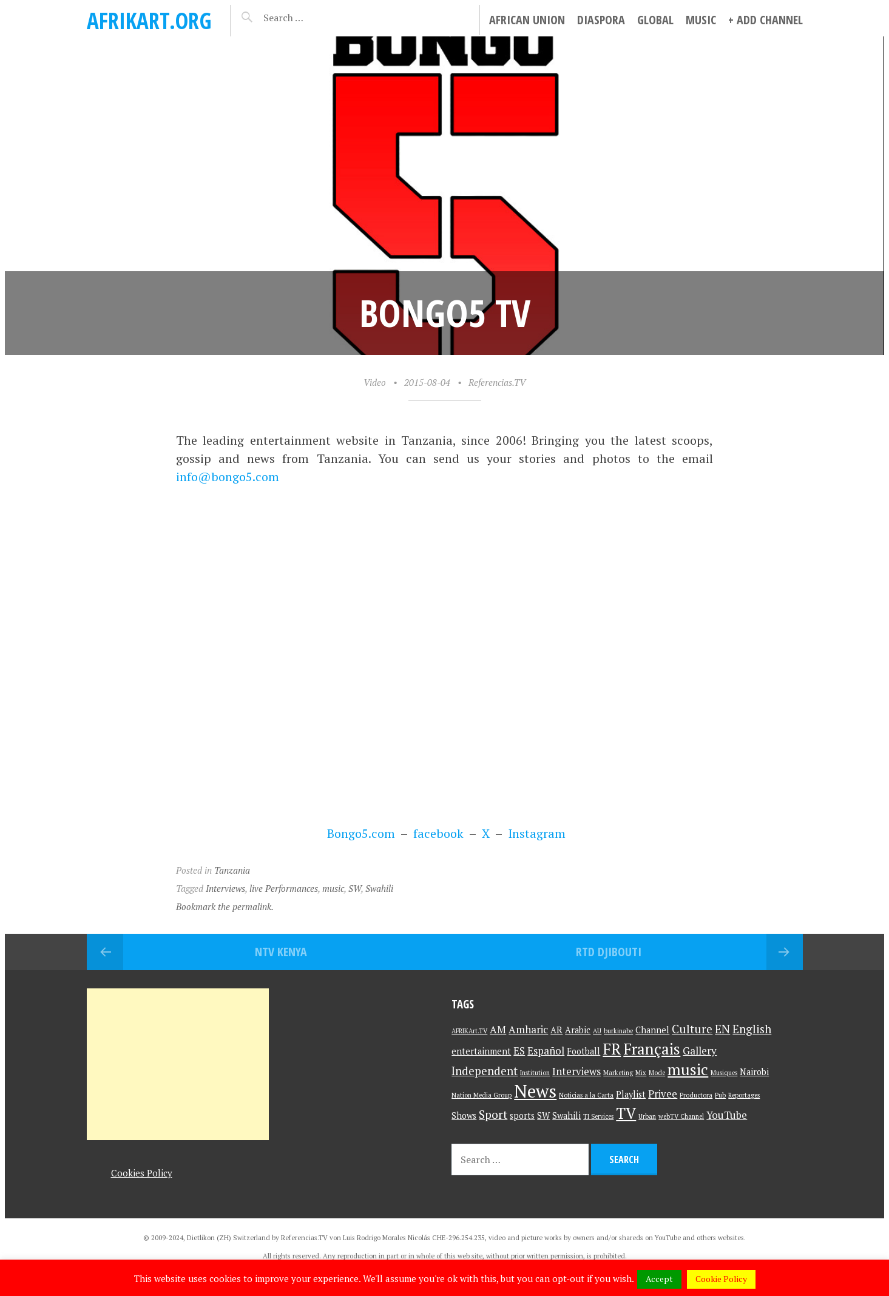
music (333, 888)
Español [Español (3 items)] (545, 1051)
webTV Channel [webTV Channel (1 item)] (681, 1116)
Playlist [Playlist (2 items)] (631, 1094)
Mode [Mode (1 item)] (657, 1072)
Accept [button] (659, 1278)
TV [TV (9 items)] (626, 1113)
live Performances (283, 888)
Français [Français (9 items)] (651, 1049)
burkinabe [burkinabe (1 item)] (618, 1031)
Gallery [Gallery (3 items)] (700, 1051)
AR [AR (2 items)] (556, 1030)
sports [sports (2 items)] (522, 1115)
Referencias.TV (497, 382)
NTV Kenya (281, 951)
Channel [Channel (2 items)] (652, 1030)
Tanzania (232, 870)
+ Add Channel (765, 20)
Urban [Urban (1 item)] (647, 1116)
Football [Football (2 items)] (583, 1051)
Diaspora (601, 20)
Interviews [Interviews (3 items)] (576, 1071)
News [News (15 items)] (535, 1090)
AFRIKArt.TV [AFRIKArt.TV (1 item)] (469, 1031)
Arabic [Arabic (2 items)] (577, 1030)
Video (374, 382)
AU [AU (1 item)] (597, 1031)
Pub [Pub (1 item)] (720, 1095)
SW (354, 888)
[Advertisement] (178, 1064)
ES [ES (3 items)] (519, 1051)
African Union (527, 20)
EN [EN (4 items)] (722, 1028)
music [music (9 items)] (688, 1069)
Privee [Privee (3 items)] (662, 1094)
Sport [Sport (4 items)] (493, 1114)
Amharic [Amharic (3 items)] (528, 1029)
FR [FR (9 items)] (612, 1049)
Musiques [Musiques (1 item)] (724, 1072)
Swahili (379, 888)
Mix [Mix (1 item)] (640, 1072)
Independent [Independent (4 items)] (484, 1070)
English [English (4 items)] (751, 1028)
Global (655, 20)
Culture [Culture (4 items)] (692, 1028)
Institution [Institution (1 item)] (535, 1072)
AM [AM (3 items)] (498, 1029)
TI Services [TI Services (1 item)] (598, 1116)
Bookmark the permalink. (225, 906)
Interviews (225, 888)
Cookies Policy (141, 1173)
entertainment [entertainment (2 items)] (481, 1051)
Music (701, 20)
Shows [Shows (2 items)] (463, 1115)
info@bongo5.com (227, 476)
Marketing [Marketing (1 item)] (618, 1072)
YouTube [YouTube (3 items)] (726, 1115)
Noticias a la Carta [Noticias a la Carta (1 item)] (586, 1095)
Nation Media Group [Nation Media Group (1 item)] (481, 1095)
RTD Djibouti (608, 951)
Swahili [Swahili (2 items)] (566, 1115)
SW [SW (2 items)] (543, 1115)
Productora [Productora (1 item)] (696, 1095)
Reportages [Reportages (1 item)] (744, 1095)
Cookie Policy (721, 1278)
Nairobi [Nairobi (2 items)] (754, 1072)
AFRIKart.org (149, 20)
